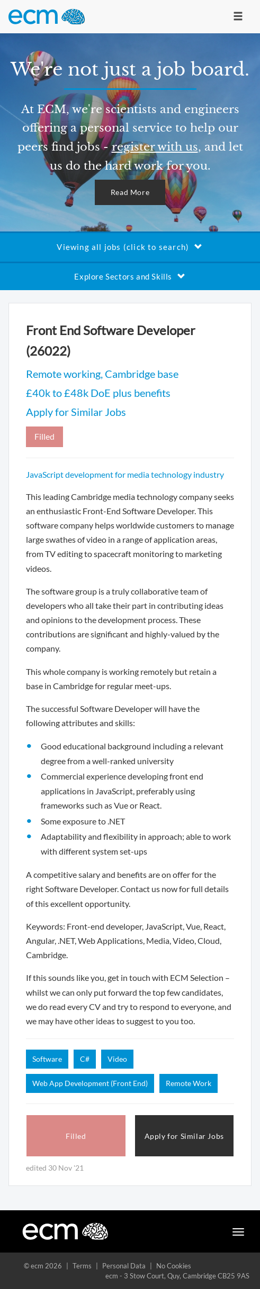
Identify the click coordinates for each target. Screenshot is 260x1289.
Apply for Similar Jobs (76, 411)
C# (84, 1058)
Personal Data (124, 1266)
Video (117, 1058)
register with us (155, 147)
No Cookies (173, 1266)
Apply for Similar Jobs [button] (184, 1136)
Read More (130, 192)
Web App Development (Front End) (90, 1083)
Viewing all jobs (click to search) (130, 247)
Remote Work (188, 1083)
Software (47, 1058)
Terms (82, 1266)
